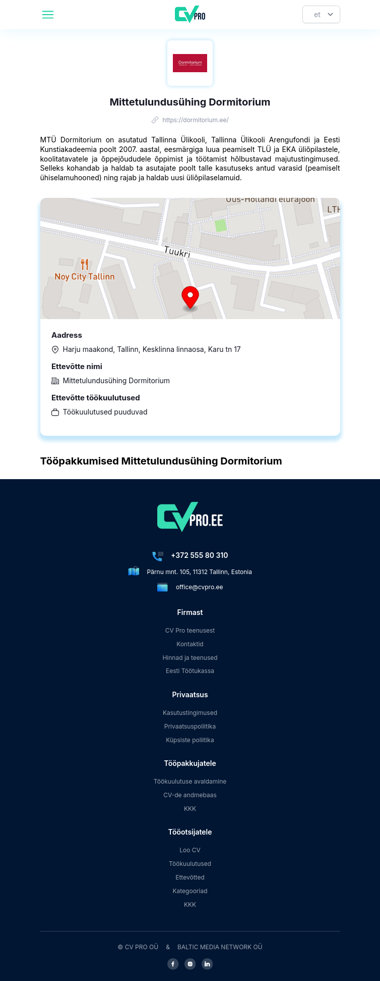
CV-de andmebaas (190, 795)
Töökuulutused (190, 863)
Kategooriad (190, 891)
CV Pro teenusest (190, 630)
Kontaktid (189, 644)
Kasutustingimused (190, 712)
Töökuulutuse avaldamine (190, 781)
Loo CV (190, 850)
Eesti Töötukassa (190, 671)
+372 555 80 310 (199, 555)
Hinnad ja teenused (189, 657)
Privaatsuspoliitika (190, 726)
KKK (190, 808)
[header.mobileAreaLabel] (47, 14)
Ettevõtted (190, 877)
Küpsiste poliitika (190, 740)
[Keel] (321, 14)
